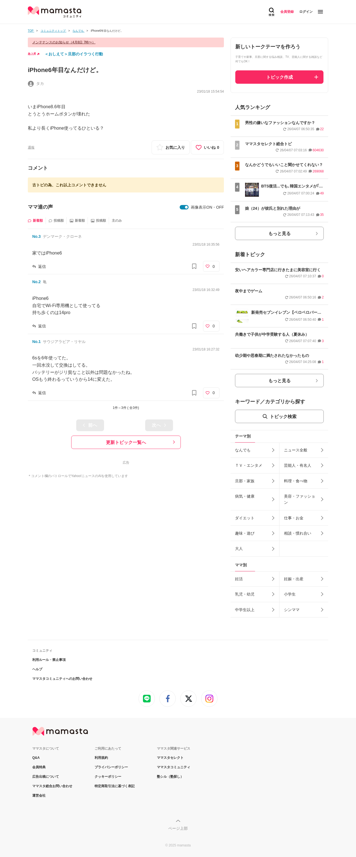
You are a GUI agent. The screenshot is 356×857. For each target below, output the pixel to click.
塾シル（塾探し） (170, 776)
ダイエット (244, 518)
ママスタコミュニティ (173, 767)
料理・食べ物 (295, 481)
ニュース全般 (295, 450)
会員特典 (39, 767)
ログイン (306, 12)
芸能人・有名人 (297, 465)
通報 (31, 147)
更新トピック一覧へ (126, 442)
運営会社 (39, 795)
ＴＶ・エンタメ (248, 465)
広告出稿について (45, 776)
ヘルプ (37, 669)
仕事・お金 (293, 518)
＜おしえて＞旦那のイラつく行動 (73, 54)
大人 (239, 548)
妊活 (239, 579)
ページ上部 (178, 828)
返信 (42, 266)
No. (36, 236)
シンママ (292, 609)
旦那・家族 (244, 481)
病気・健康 (244, 496)
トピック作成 (279, 77)
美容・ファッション (299, 499)
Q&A (36, 757)
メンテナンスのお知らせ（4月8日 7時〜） (63, 42)
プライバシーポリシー (111, 767)
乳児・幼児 (244, 594)
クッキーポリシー (108, 776)
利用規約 (101, 757)
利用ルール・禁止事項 (49, 659)
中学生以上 (244, 609)
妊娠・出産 (293, 579)
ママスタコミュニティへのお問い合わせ (62, 678)
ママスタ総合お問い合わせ (52, 786)
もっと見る (279, 233)
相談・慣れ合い (297, 533)
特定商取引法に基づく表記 (115, 786)
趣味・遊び (244, 533)
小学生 (290, 594)
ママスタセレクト (170, 757)
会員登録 (287, 12)
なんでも (243, 450)
